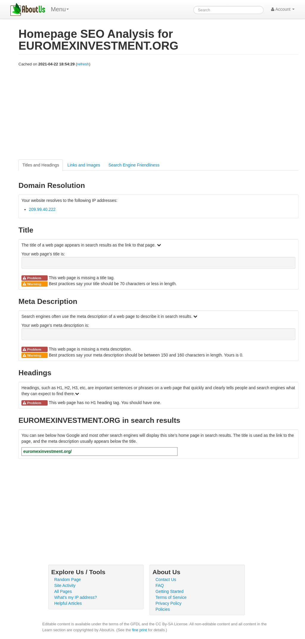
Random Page (67, 579)
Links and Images (83, 165)
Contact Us (165, 579)
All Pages (63, 591)
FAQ (159, 585)
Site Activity (65, 585)
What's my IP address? (75, 597)
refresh (83, 64)
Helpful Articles (68, 603)
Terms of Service (170, 597)
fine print (139, 630)
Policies (162, 609)
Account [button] (283, 9)
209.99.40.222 (42, 209)
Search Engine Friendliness (133, 165)
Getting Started (169, 591)
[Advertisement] (158, 113)
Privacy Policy (168, 603)
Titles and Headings (40, 165)
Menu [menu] (60, 9)
